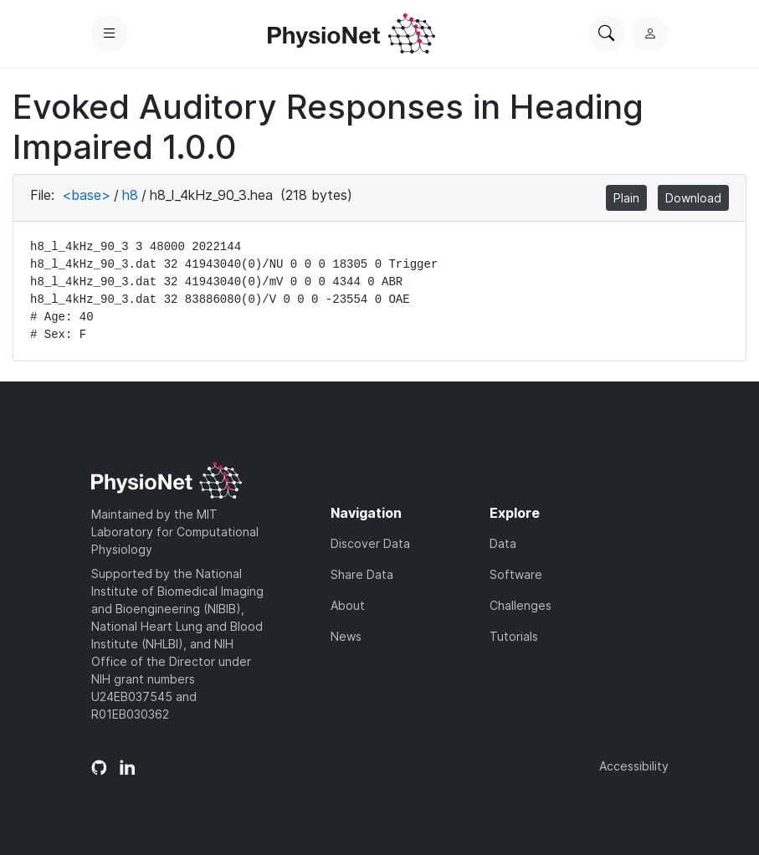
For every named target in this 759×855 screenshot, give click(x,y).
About (348, 605)
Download (693, 198)
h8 (130, 195)
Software (516, 574)
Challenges (520, 605)
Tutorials (514, 636)
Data (503, 543)
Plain (626, 198)
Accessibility (634, 766)
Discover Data (370, 543)
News (346, 636)
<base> (86, 195)
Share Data (362, 574)
